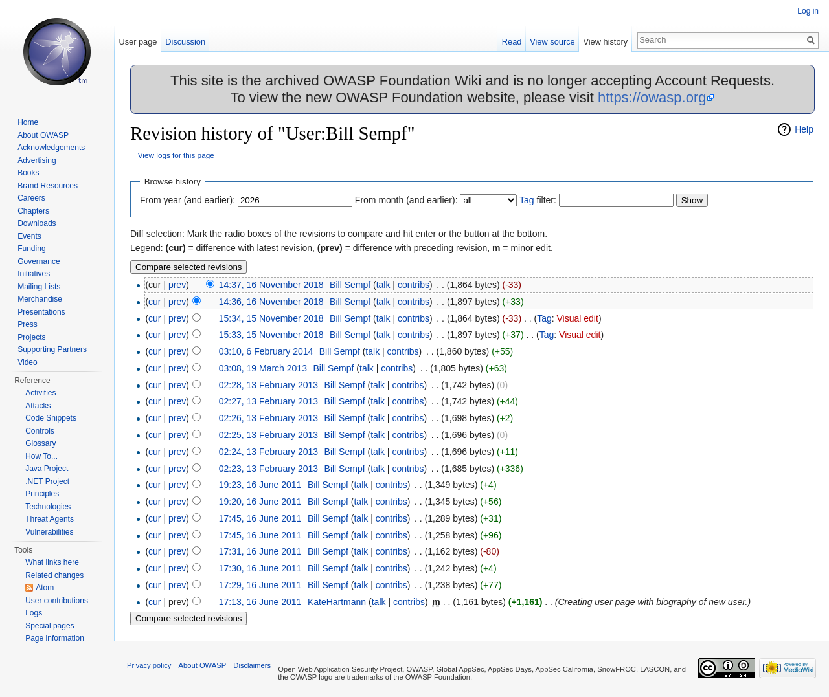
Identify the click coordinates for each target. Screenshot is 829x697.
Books (28, 172)
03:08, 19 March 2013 (263, 368)
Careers (31, 198)
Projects (31, 337)
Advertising (36, 160)
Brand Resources (47, 185)
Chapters (33, 211)
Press (27, 324)
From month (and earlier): (406, 200)
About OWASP (43, 135)
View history (605, 42)
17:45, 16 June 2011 (260, 518)
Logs (33, 612)
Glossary (40, 443)
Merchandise (39, 299)
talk (383, 285)
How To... (41, 456)
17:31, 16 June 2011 (260, 551)
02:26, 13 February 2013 (268, 418)
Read (512, 42)
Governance (38, 261)
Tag (526, 200)
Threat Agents (49, 519)
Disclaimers (252, 665)
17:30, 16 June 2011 (260, 568)
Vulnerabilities (49, 532)
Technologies (48, 506)
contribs (413, 285)
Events (29, 236)
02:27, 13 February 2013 (268, 401)
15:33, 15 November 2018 (271, 334)
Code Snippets (50, 418)
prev (177, 285)
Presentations (41, 311)
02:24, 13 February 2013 (268, 452)
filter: (537, 200)
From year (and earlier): (187, 200)
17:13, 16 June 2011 (260, 602)
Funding (31, 248)
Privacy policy (149, 665)
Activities (40, 392)
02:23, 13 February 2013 (268, 468)
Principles (42, 493)
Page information (54, 638)
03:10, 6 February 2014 (266, 351)
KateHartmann (337, 602)
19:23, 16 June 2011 (260, 485)
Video (27, 362)
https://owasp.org (652, 97)
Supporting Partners (52, 349)
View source (552, 42)
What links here (52, 562)
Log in (808, 11)
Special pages (49, 625)
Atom (45, 587)
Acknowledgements (51, 147)
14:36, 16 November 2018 (271, 301)
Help (804, 129)
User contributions (56, 600)
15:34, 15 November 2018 (271, 318)
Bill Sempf (350, 285)
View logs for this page (176, 155)
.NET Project (47, 481)
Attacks (38, 405)
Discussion (185, 42)
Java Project (46, 468)
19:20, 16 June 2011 (260, 501)
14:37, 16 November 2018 (271, 285)
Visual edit (577, 318)
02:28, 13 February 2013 (268, 385)
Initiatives (33, 273)
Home (27, 122)
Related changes (54, 575)
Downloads (36, 223)
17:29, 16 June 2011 (260, 585)
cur (154, 301)
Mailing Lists (38, 286)
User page (138, 42)
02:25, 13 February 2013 (268, 435)
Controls (39, 431)
